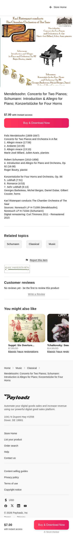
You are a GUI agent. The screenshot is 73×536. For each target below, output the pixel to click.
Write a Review (36, 294)
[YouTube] (25, 506)
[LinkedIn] (18, 505)
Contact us (10, 458)
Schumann (13, 244)
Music (52, 244)
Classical (34, 244)
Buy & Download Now (36, 122)
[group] (26, 334)
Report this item (36, 260)
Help (6, 451)
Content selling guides (16, 471)
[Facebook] (5, 506)
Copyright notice (12, 489)
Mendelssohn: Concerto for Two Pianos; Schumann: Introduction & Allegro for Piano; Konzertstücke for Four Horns (33, 377)
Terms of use (11, 483)
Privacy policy (11, 477)
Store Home (57, 7)
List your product (13, 439)
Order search (11, 445)
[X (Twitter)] (12, 505)
